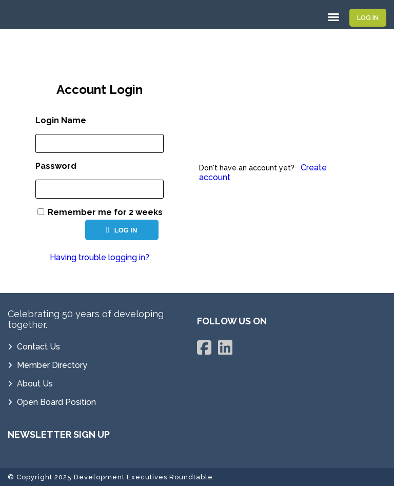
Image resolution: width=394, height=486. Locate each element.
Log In (368, 18)
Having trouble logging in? (99, 257)
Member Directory (52, 365)
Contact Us (38, 347)
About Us (35, 383)
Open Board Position (56, 402)
